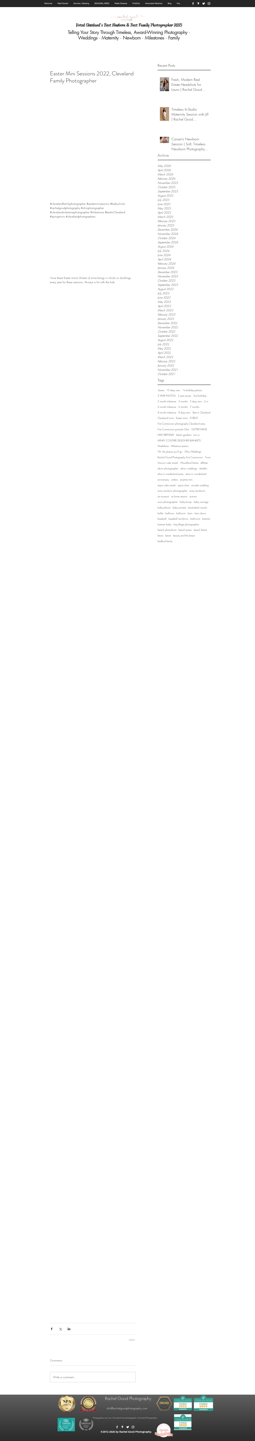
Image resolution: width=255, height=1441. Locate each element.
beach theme (200, 529)
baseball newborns (178, 518)
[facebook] (193, 3)
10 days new (173, 390)
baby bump (186, 502)
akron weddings (188, 468)
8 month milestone (167, 412)
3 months (183, 401)
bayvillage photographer (186, 524)
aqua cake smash (167, 485)
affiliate (204, 462)
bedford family (165, 541)
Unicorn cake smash (168, 462)
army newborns (197, 490)
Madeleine (163, 446)
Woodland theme (189, 462)
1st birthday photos (192, 390)
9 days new (184, 412)
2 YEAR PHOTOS (167, 395)
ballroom (181, 513)
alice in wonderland (196, 474)
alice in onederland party (170, 474)
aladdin (203, 468)
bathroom (195, 518)
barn (190, 513)
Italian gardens (183, 434)
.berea (161, 390)
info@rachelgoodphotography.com (127, 1408)
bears (160, 535)
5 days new (196, 401)
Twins (208, 457)
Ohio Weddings (193, 451)
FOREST (194, 418)
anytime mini (186, 479)
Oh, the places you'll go (170, 451)
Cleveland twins (166, 418)
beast (168, 535)
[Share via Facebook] (51, 1329)
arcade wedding (200, 485)
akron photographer (168, 468)
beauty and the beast (184, 535)
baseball (162, 518)
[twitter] (203, 3)
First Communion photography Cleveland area (181, 423)
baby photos (164, 507)
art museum (163, 496)
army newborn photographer (172, 490)
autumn (193, 496)
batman (206, 518)
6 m (206, 401)
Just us (197, 434)
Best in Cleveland (201, 412)
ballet (160, 513)
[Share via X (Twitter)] (60, 1329)
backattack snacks (197, 507)
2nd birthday (199, 395)
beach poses (185, 529)
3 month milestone (167, 401)
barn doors (200, 513)
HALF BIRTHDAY (166, 434)
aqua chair (183, 485)
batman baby (164, 524)
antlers (174, 479)
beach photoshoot (167, 529)
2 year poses (184, 395)
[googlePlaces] (198, 3)
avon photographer (168, 502)
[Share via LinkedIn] (69, 1329)
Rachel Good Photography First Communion (180, 457)
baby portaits (179, 507)
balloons (169, 513)
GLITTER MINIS (199, 429)
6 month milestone (167, 406)
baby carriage (201, 502)
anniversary (163, 479)
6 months (183, 406)
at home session (179, 496)
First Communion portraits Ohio (173, 429)
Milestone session (180, 446)
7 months (194, 406)
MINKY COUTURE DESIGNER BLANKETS (179, 440)
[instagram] (209, 3)
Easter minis (182, 418)
